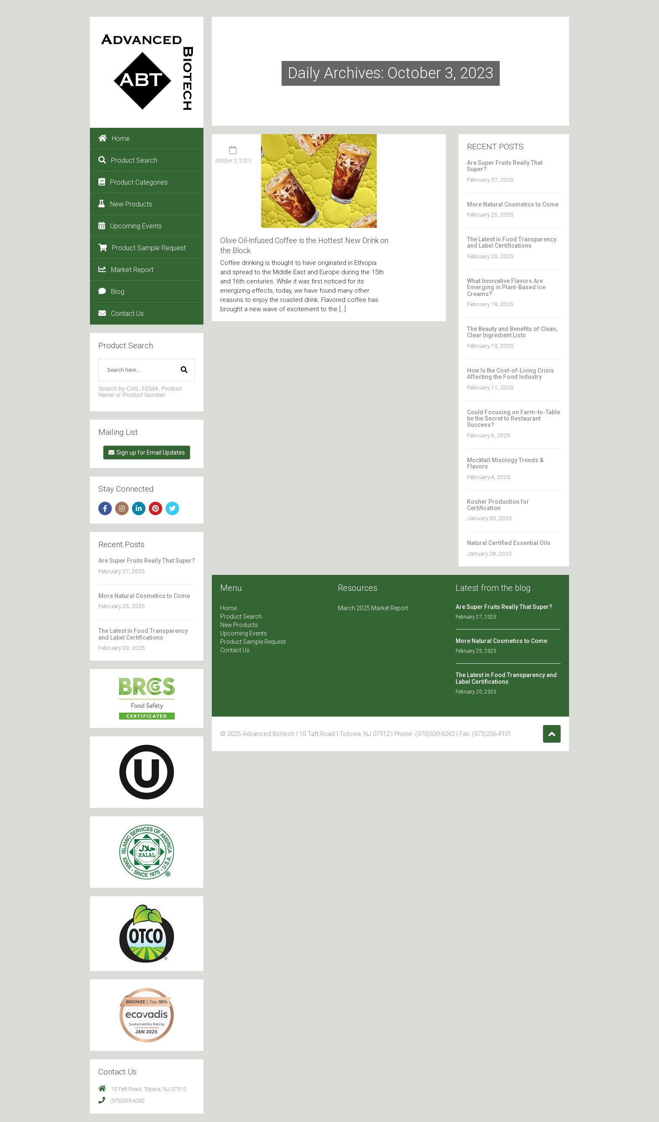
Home (114, 138)
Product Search (127, 160)
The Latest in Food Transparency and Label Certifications (143, 633)
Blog (111, 291)
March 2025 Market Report (373, 608)
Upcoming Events (130, 226)
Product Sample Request (142, 247)
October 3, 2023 (233, 161)
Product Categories (133, 182)
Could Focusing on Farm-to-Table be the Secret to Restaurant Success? (513, 419)
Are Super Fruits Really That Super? (146, 560)
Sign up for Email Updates (146, 452)
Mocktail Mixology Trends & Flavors (505, 463)
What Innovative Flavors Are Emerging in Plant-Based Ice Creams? (506, 287)
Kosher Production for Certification (498, 504)
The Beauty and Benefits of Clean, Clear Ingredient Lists (512, 332)
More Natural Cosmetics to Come (144, 596)
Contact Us (121, 313)
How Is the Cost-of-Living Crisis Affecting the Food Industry (510, 373)
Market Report (125, 269)
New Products (125, 204)
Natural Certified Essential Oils (509, 543)
